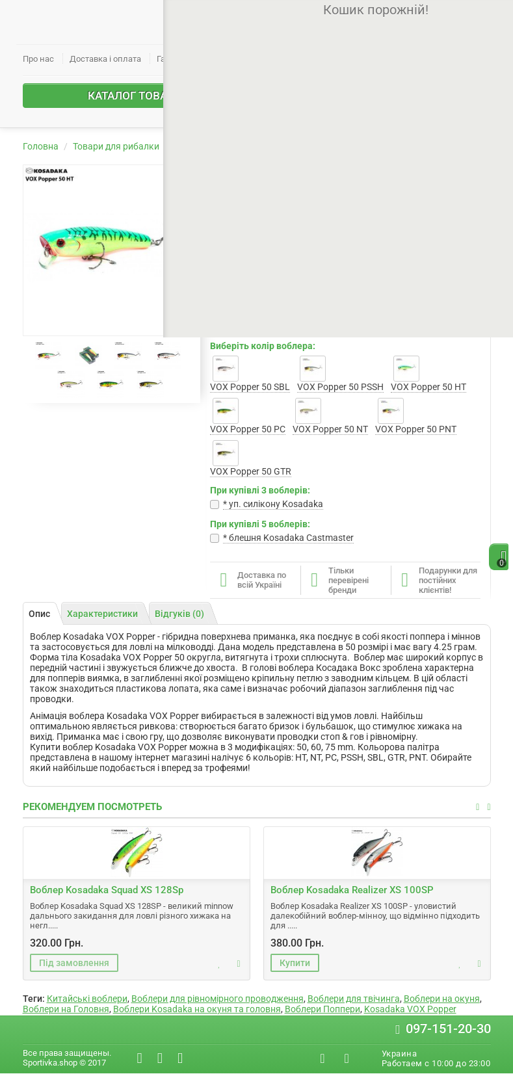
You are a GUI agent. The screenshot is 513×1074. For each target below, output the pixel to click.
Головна (41, 146)
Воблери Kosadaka (264, 146)
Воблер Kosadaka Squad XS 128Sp (106, 890)
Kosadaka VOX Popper (410, 1009)
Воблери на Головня (66, 1009)
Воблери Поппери (322, 1009)
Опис (39, 614)
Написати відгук (384, 299)
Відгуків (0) (179, 614)
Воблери (192, 146)
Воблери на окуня (442, 998)
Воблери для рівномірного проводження (217, 998)
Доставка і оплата (105, 59)
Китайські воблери (87, 998)
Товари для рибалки (116, 146)
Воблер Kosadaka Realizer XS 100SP (352, 890)
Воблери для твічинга (354, 998)
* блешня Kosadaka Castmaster (288, 537)
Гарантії (172, 59)
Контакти (221, 59)
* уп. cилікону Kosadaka (273, 504)
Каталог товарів (165, 95)
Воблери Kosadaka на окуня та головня (197, 1009)
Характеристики (102, 614)
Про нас (38, 59)
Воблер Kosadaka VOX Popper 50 (387, 146)
